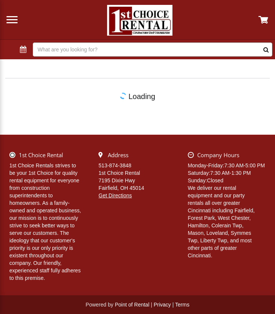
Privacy (162, 305)
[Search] (152, 49)
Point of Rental (132, 305)
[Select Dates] (23, 49)
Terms (182, 305)
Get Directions (115, 195)
